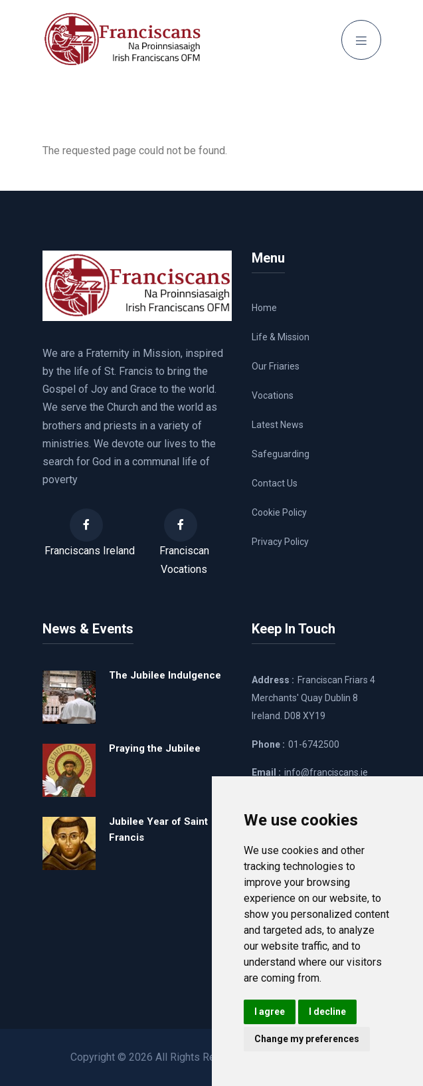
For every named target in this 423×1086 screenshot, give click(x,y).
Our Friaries (275, 366)
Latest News (277, 424)
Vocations (273, 395)
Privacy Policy (280, 541)
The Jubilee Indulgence (165, 675)
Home (264, 307)
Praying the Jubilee (155, 748)
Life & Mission (280, 337)
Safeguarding (280, 454)
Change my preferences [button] (306, 1038)
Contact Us (274, 483)
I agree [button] (269, 1011)
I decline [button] (327, 1011)
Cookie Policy (279, 512)
